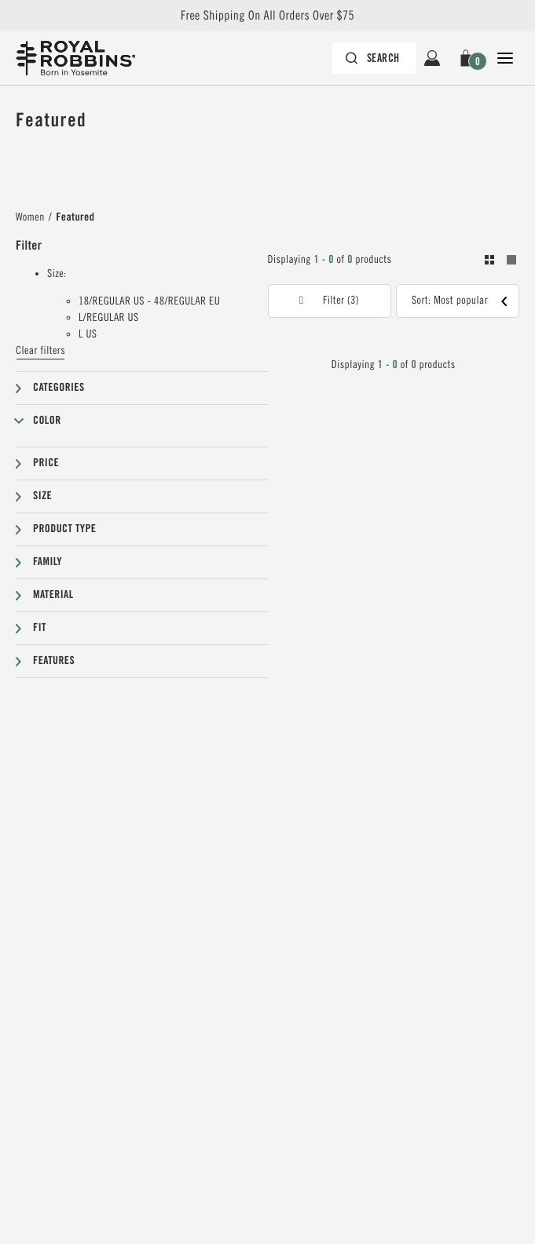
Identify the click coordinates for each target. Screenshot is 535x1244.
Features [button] (54, 661)
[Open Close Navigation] (505, 58)
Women (30, 217)
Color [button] (47, 420)
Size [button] (42, 496)
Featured (75, 217)
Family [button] (47, 562)
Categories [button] (59, 387)
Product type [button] (64, 529)
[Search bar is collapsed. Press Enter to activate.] (374, 58)
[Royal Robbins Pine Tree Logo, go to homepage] (83, 58)
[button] (468, 58)
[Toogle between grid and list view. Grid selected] (500, 262)
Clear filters (40, 351)
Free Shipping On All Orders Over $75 (267, 16)
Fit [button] (39, 628)
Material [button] (53, 595)
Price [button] (46, 463)
